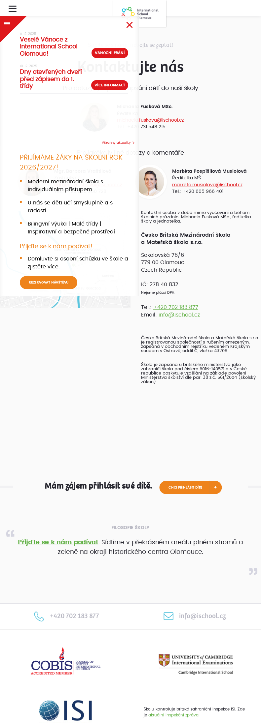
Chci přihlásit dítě (185, 487)
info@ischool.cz (179, 314)
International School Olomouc (139, 13)
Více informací (109, 85)
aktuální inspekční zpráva (173, 715)
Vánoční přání (110, 53)
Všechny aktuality (116, 142)
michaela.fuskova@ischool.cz (150, 120)
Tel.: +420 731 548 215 (141, 126)
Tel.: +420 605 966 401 (197, 191)
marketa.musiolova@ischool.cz (207, 184)
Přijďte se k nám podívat (58, 542)
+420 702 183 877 (175, 307)
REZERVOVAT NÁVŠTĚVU (48, 282)
